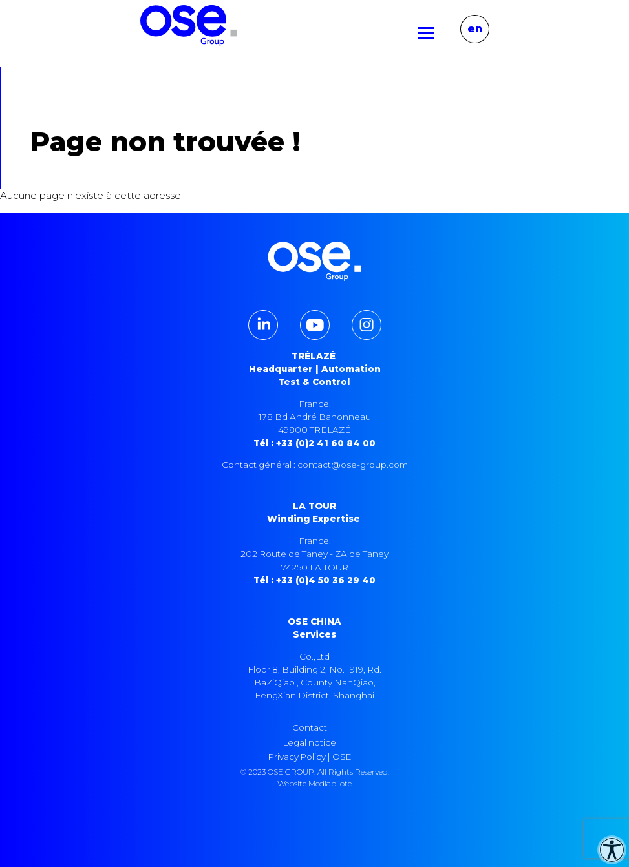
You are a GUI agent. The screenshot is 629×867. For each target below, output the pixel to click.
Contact (309, 727)
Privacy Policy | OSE (309, 756)
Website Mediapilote (314, 783)
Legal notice (309, 742)
